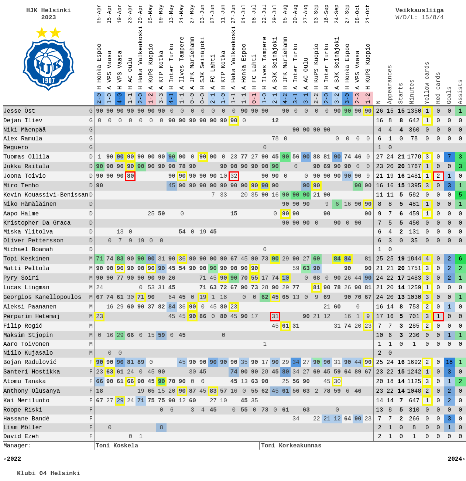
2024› (457, 459)
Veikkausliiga (419, 10)
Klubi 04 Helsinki (48, 473)
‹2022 (12, 459)
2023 (48, 17)
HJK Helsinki (48, 10)
